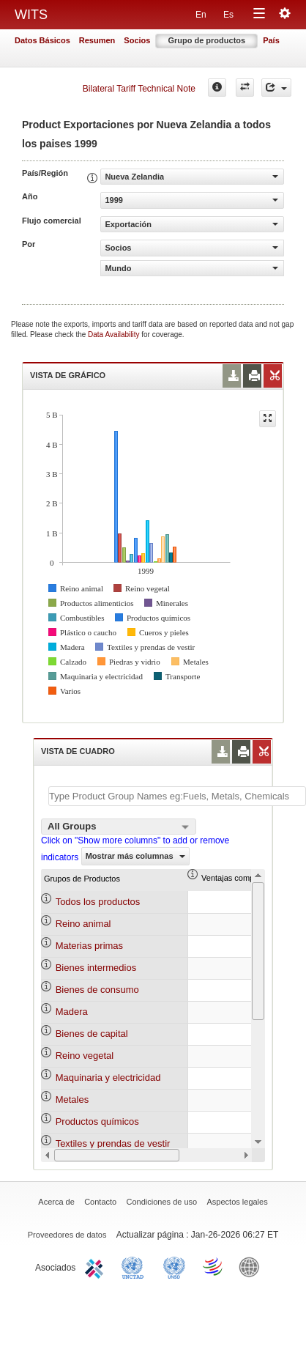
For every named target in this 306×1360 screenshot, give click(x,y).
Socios (137, 40)
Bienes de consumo (97, 989)
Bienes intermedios (96, 967)
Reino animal (83, 923)
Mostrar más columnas (135, 855)
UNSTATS (174, 1266)
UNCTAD (135, 1266)
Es (228, 15)
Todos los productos (98, 901)
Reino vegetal (85, 1055)
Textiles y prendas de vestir (113, 1143)
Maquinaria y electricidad (108, 1077)
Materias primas (89, 945)
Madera (72, 1011)
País (271, 40)
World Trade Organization (213, 1266)
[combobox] (118, 826)
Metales (72, 1099)
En (200, 15)
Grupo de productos (206, 40)
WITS (31, 14)
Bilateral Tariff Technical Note (139, 89)
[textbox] (177, 796)
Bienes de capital (92, 1033)
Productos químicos (97, 1121)
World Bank (252, 1266)
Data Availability (114, 334)
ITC (96, 1266)
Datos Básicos (42, 40)
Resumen (97, 40)
